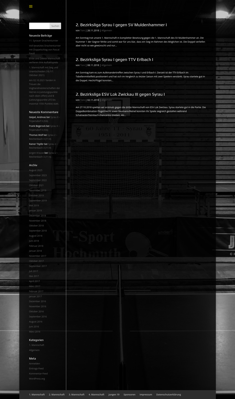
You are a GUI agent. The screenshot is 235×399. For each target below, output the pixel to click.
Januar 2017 (35, 296)
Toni (82, 30)
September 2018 (38, 230)
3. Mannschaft (77, 394)
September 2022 (38, 180)
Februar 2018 (36, 245)
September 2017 (38, 266)
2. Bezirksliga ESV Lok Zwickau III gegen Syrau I (120, 94)
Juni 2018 (34, 240)
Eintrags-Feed (36, 368)
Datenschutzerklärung (168, 394)
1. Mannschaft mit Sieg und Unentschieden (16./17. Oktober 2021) (43, 71)
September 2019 (38, 200)
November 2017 (37, 255)
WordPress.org (37, 378)
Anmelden (34, 363)
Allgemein (107, 30)
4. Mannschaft (96, 394)
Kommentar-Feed (38, 373)
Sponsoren (129, 394)
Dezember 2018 (37, 215)
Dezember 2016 (37, 301)
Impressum (146, 394)
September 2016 (38, 316)
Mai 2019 (34, 205)
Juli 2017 (33, 271)
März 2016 (34, 331)
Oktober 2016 (36, 311)
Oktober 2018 (36, 225)
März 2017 (34, 286)
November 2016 (37, 306)
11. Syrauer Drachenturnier (43, 40)
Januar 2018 (35, 250)
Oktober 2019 (36, 195)
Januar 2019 (35, 210)
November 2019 (37, 190)
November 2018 (37, 220)
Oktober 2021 (36, 185)
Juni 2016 (34, 326)
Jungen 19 (114, 394)
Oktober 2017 (36, 261)
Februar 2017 (36, 291)
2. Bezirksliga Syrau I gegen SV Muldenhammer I (121, 24)
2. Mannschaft (57, 394)
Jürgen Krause (36, 152)
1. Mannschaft (36, 345)
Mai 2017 (34, 276)
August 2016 (35, 321)
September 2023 (38, 175)
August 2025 (35, 170)
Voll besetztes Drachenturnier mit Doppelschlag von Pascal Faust (45, 49)
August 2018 (35, 235)
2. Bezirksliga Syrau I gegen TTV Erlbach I (114, 59)
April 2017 (34, 281)
